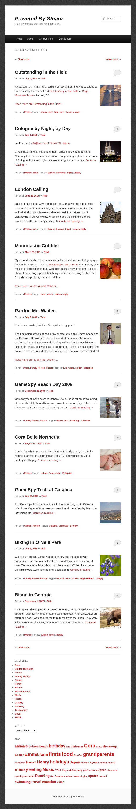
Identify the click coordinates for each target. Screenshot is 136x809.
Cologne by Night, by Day (43, 128)
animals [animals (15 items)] (21, 746)
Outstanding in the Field (41, 72)
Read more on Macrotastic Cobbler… (37, 286)
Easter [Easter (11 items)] (19, 754)
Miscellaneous (23, 691)
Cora (26, 368)
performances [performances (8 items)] (91, 770)
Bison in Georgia (33, 594)
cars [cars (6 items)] (68, 747)
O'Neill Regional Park (83, 578)
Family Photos (37, 368)
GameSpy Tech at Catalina (43, 489)
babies (44, 473)
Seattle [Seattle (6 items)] (76, 776)
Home (19, 38)
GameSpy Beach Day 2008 (43, 384)
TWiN (18, 717)
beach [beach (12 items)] (43, 746)
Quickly (19, 702)
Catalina (53, 526)
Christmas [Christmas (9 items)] (77, 746)
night (69, 173)
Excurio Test (64, 38)
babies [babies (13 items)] (34, 746)
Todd (42, 78)
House (18, 687)
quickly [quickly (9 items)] (19, 776)
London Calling (31, 189)
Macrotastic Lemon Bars (63, 264)
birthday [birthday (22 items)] (57, 746)
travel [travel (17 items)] (36, 782)
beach (59, 420)
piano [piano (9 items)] (102, 770)
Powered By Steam (39, 18)
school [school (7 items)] (69, 776)
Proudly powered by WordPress (68, 796)
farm (56, 112)
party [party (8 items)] (80, 770)
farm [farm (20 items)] (43, 754)
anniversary (47, 112)
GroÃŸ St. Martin (60, 143)
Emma (18, 672)
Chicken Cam (46, 38)
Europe (51, 173)
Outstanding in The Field (64, 91)
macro (50, 294)
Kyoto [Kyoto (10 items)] (94, 762)
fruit (65, 368)
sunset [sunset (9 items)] (103, 776)
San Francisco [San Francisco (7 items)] (57, 776)
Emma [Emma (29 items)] (31, 754)
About (30, 38)
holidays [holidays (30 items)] (59, 762)
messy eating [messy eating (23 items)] (28, 769)
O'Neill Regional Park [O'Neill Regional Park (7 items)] (65, 770)
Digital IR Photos (24, 669)
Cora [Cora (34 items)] (89, 745)
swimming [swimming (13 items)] (23, 782)
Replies (88, 368)
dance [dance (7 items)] (99, 746)
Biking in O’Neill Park (38, 542)
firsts (57, 473)
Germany (60, 173)
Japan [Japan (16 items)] (75, 762)
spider (78, 368)
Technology (21, 710)
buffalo (44, 635)
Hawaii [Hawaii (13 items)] (31, 762)
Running (19, 706)
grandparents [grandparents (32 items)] (98, 754)
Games (27, 526)
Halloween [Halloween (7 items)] (20, 763)
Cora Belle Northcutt (37, 437)
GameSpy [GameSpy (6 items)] (78, 755)
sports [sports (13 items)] (93, 776)
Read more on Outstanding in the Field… (39, 103)
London (60, 229)
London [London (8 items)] (102, 762)
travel (35, 173)
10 (117, 437)
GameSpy (74, 420)
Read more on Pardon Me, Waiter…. (36, 359)
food (62, 112)
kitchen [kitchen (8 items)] (85, 762)
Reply (77, 173)
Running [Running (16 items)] (42, 776)
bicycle (60, 578)
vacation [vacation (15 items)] (49, 782)
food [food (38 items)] (67, 754)
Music (18, 695)
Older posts (22, 59)
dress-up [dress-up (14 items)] (110, 746)
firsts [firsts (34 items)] (55, 754)
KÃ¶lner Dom (40, 143)
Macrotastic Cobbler (37, 245)
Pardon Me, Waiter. (35, 310)
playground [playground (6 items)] (112, 770)
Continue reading (71, 221)
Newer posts (113, 59)
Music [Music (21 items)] (48, 769)
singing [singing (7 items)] (83, 776)
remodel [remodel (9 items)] (29, 776)
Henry (18, 683)
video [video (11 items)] (60, 781)
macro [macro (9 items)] (111, 762)
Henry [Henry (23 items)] (43, 762)
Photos (28, 112)
